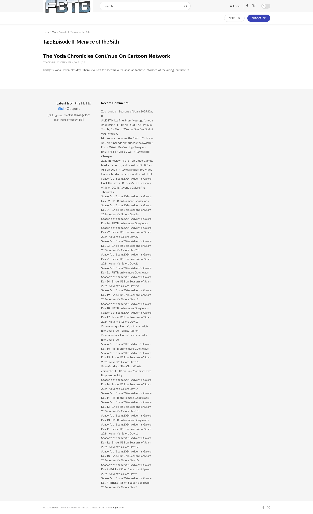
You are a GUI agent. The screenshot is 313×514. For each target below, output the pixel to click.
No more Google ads (136, 201)
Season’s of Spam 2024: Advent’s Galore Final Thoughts (126, 187)
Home (46, 32)
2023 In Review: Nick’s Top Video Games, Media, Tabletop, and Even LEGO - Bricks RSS (127, 165)
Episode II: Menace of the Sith (74, 32)
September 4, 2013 (68, 62)
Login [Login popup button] (235, 6)
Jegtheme (118, 507)
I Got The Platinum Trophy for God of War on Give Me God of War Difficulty (127, 129)
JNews (54, 507)
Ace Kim (50, 62)
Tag (54, 32)
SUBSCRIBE (259, 18)
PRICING (234, 18)
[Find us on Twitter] (254, 6)
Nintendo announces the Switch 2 (132, 142)
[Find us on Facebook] (247, 6)
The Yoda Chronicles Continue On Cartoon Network (106, 56)
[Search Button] (186, 6)
